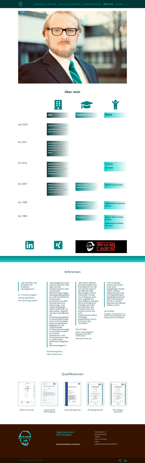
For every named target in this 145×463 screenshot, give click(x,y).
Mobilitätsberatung (92, 4)
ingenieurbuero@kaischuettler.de (106, 444)
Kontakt (119, 4)
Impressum (76, 444)
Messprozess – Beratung (45, 4)
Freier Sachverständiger (69, 4)
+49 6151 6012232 (101, 439)
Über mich (108, 4)
